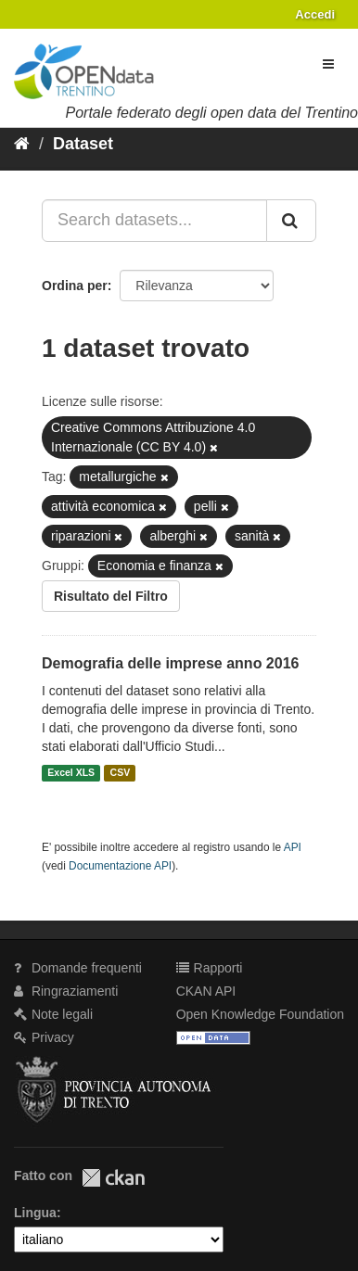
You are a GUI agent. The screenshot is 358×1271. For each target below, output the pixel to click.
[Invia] (291, 220)
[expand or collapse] (328, 64)
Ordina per (75, 285)
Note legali (53, 1014)
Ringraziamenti (66, 991)
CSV (120, 773)
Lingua (35, 1212)
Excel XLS (71, 773)
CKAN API (206, 991)
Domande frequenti (78, 967)
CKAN (113, 1178)
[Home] (22, 143)
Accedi (315, 14)
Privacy (44, 1037)
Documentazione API (120, 865)
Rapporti (209, 967)
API (292, 847)
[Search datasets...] (154, 220)
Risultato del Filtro (111, 596)
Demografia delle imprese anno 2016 (170, 663)
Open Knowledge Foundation (260, 1014)
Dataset (83, 143)
